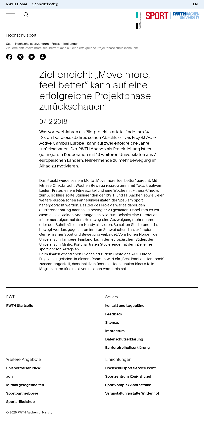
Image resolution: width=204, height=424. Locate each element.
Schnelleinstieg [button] (45, 4)
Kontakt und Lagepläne (124, 305)
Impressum (115, 331)
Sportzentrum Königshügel (128, 376)
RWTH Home (16, 4)
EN (195, 4)
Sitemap (112, 322)
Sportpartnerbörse (22, 393)
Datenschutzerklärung (124, 339)
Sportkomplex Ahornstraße (128, 385)
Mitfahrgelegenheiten (25, 385)
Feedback (113, 314)
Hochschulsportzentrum (32, 44)
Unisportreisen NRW (23, 368)
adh (9, 376)
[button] (10, 15)
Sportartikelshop (20, 402)
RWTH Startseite (19, 305)
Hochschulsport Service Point (130, 368)
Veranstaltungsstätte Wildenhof (132, 393)
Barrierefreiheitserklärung (127, 347)
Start (9, 44)
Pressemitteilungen (64, 44)
